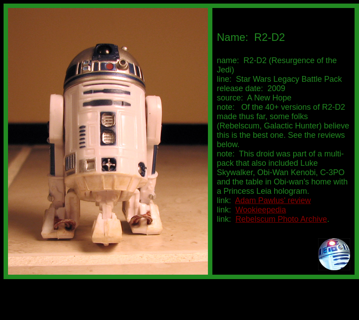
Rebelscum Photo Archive (281, 219)
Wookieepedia (260, 209)
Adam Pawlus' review (273, 200)
